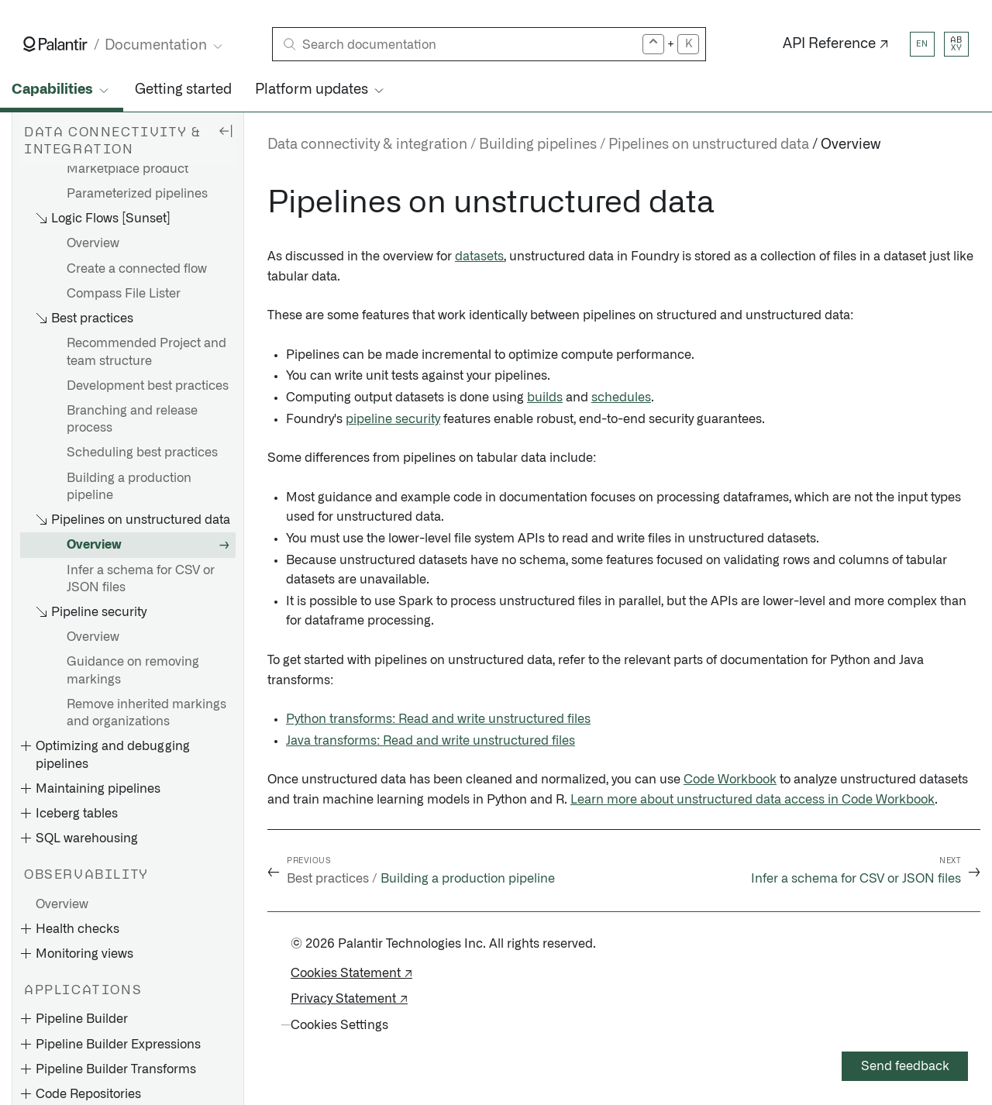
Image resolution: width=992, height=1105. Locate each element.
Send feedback (905, 1066)
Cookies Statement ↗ (351, 973)
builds (545, 397)
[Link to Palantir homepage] (55, 44)
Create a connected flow (137, 269)
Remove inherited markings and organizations (146, 713)
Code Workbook (730, 779)
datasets (479, 256)
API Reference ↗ (836, 44)
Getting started (183, 90)
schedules (621, 397)
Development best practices (148, 386)
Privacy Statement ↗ (349, 999)
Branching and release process (132, 419)
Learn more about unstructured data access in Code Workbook (752, 799)
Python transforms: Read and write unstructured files (438, 719)
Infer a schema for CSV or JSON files (141, 579)
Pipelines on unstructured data (708, 145)
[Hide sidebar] (225, 130)
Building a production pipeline (129, 486)
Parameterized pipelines (137, 194)
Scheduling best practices (142, 452)
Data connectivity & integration (367, 145)
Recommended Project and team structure (146, 352)
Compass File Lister (124, 293)
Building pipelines (538, 145)
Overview (93, 243)
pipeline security (393, 419)
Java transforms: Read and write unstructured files (430, 741)
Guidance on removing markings (133, 670)
